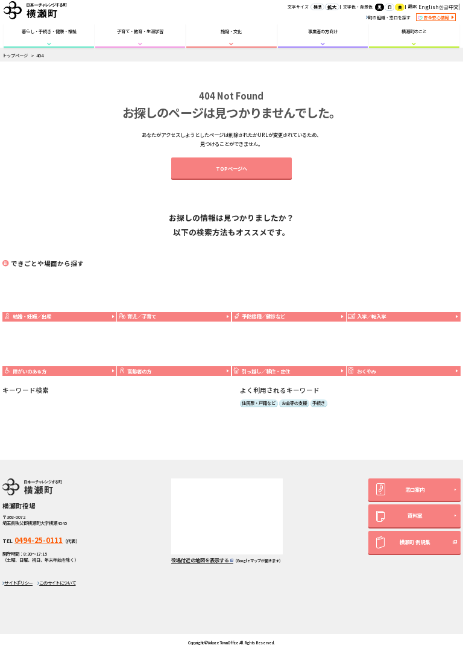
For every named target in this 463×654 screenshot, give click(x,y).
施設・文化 (231, 31)
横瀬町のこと (414, 31)
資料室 (398, 517)
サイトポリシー (18, 582)
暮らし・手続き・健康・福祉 (49, 31)
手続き (318, 403)
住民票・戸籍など (259, 403)
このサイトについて (57, 582)
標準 (317, 7)
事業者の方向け (323, 31)
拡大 (332, 7)
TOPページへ (231, 168)
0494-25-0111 (38, 540)
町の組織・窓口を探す (388, 17)
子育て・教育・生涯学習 (140, 31)
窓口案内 (400, 489)
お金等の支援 (294, 403)
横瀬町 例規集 (403, 542)
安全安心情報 (436, 17)
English (428, 6)
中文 (453, 6)
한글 (444, 6)
